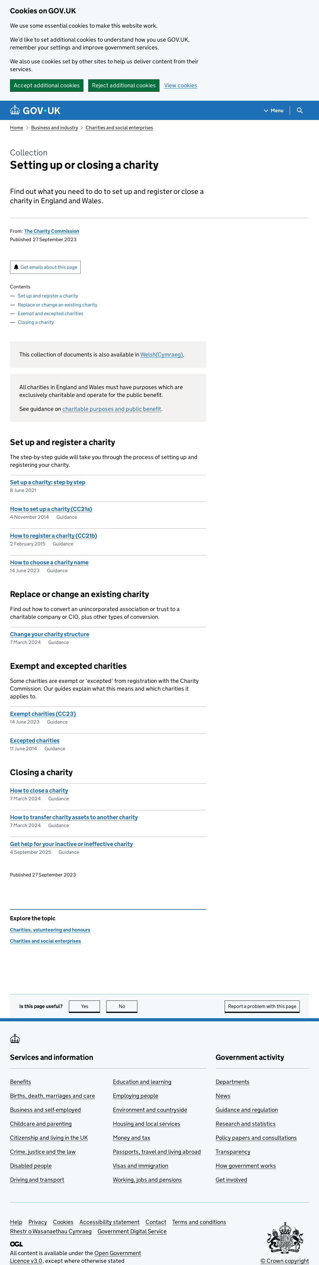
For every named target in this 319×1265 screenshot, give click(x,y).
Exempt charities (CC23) (43, 713)
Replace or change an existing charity (57, 305)
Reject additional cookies (124, 85)
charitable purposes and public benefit (111, 408)
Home (16, 128)
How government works (246, 1165)
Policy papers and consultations (256, 1137)
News (223, 1095)
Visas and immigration (140, 1165)
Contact (155, 1222)
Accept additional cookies (47, 85)
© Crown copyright (284, 1260)
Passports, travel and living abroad (157, 1151)
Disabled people (31, 1165)
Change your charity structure (49, 634)
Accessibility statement (109, 1222)
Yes (90, 1006)
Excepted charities (35, 740)
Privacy (37, 1222)
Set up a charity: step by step (47, 482)
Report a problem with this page (262, 1006)
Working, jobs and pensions (147, 1179)
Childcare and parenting (41, 1123)
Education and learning (142, 1081)
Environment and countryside (150, 1109)
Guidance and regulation (247, 1109)
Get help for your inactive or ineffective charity (71, 844)
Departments (233, 1081)
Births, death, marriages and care (52, 1095)
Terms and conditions (199, 1222)
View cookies (180, 85)
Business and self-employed (45, 1109)
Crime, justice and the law (43, 1151)
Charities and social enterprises (119, 128)
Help (16, 1222)
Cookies (63, 1222)
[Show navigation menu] (274, 110)
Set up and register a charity (48, 296)
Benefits (20, 1081)
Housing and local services (146, 1123)
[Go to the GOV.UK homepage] (35, 110)
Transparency (233, 1151)
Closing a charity (36, 322)
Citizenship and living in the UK (49, 1137)
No (128, 1006)
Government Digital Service (132, 1231)
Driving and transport (37, 1179)
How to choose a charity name (49, 562)
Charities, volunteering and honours (50, 930)
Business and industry (54, 128)
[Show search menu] (299, 110)
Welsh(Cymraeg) (161, 354)
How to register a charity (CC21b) (53, 535)
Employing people (135, 1095)
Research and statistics (246, 1123)
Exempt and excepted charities (50, 313)
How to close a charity (39, 790)
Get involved (231, 1179)
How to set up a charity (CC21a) (51, 509)
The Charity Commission (51, 231)
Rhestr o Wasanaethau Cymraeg (51, 1231)
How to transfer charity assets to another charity (74, 817)
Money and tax (131, 1137)
